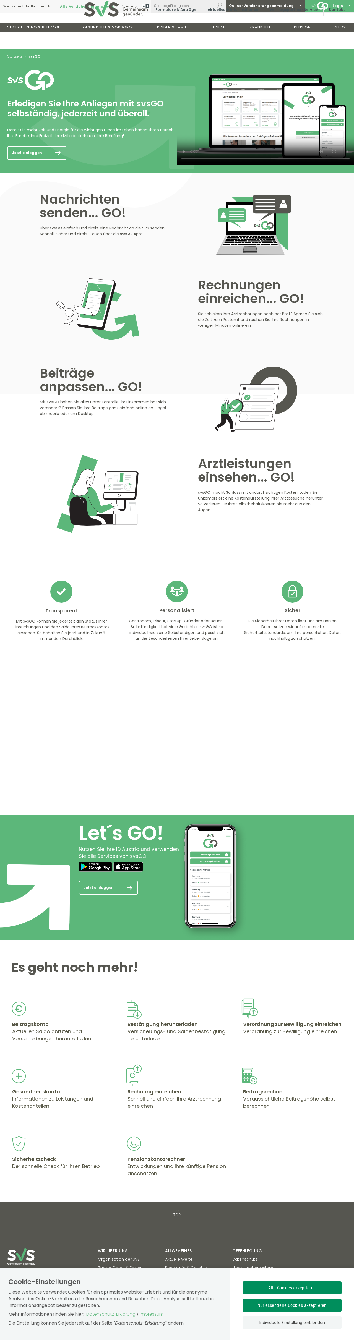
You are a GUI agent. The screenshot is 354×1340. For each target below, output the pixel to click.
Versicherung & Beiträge (33, 43)
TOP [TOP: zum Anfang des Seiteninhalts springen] (177, 1214)
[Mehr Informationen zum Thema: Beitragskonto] (12, 1051)
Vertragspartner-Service (290, 26)
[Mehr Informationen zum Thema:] (30, 268)
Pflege (340, 43)
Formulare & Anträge (172, 26)
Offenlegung (247, 1250)
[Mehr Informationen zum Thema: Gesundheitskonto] (12, 1118)
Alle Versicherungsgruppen (88, 6)
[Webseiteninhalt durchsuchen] (183, 5)
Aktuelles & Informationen (229, 26)
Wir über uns (112, 1250)
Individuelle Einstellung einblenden (292, 1322)
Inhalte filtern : (28, 6)
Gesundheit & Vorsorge (108, 43)
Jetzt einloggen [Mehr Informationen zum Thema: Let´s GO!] (99, 887)
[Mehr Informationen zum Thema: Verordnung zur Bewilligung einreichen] (243, 1051)
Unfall (220, 43)
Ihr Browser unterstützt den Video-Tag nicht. (265, 117)
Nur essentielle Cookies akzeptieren (292, 1305)
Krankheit (260, 43)
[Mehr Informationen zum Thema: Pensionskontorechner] (127, 1185)
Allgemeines (178, 1250)
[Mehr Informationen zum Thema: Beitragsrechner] (243, 1118)
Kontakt (333, 26)
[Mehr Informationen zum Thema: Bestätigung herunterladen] (127, 1051)
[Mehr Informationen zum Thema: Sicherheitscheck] (12, 1185)
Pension (302, 43)
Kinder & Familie (173, 43)
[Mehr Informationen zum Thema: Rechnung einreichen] (127, 1118)
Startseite (15, 56)
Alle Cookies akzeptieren (292, 1288)
